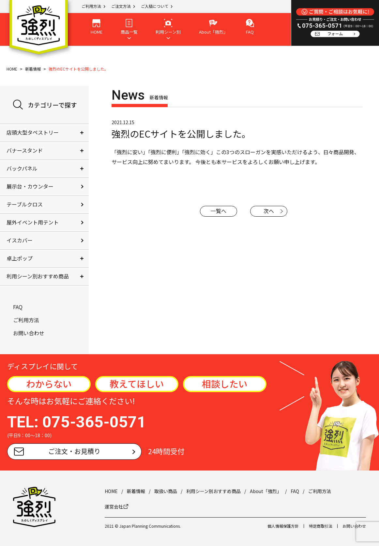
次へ (269, 211)
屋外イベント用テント (33, 222)
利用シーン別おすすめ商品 (38, 276)
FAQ (18, 307)
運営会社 (116, 506)
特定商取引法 (320, 526)
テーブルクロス (25, 204)
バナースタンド (25, 150)
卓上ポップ (20, 258)
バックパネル (22, 168)
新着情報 (33, 69)
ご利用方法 (91, 6)
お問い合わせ (28, 333)
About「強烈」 (265, 491)
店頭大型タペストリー (33, 132)
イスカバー (20, 240)
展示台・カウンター (30, 186)
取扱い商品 (165, 491)
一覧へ (218, 211)
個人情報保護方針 (283, 526)
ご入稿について (154, 6)
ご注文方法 (121, 6)
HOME (12, 69)
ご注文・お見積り (57, 451)
